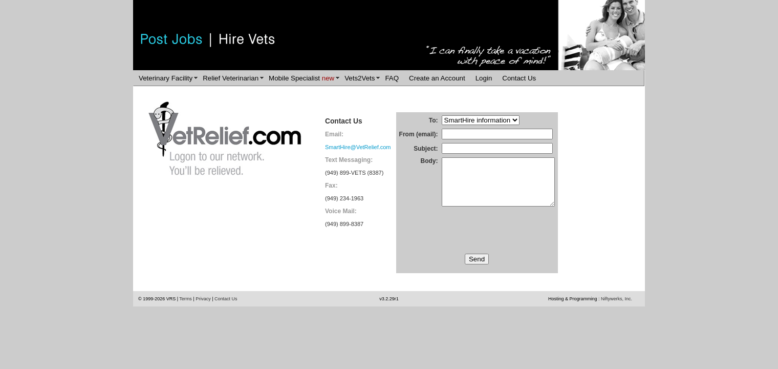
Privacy (203, 311)
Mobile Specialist (301, 78)
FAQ (392, 78)
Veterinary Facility (165, 78)
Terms (185, 311)
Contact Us (519, 78)
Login (484, 78)
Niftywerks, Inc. (616, 311)
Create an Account (437, 78)
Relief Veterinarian (230, 78)
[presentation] (477, 243)
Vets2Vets (359, 78)
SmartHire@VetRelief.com (358, 147)
